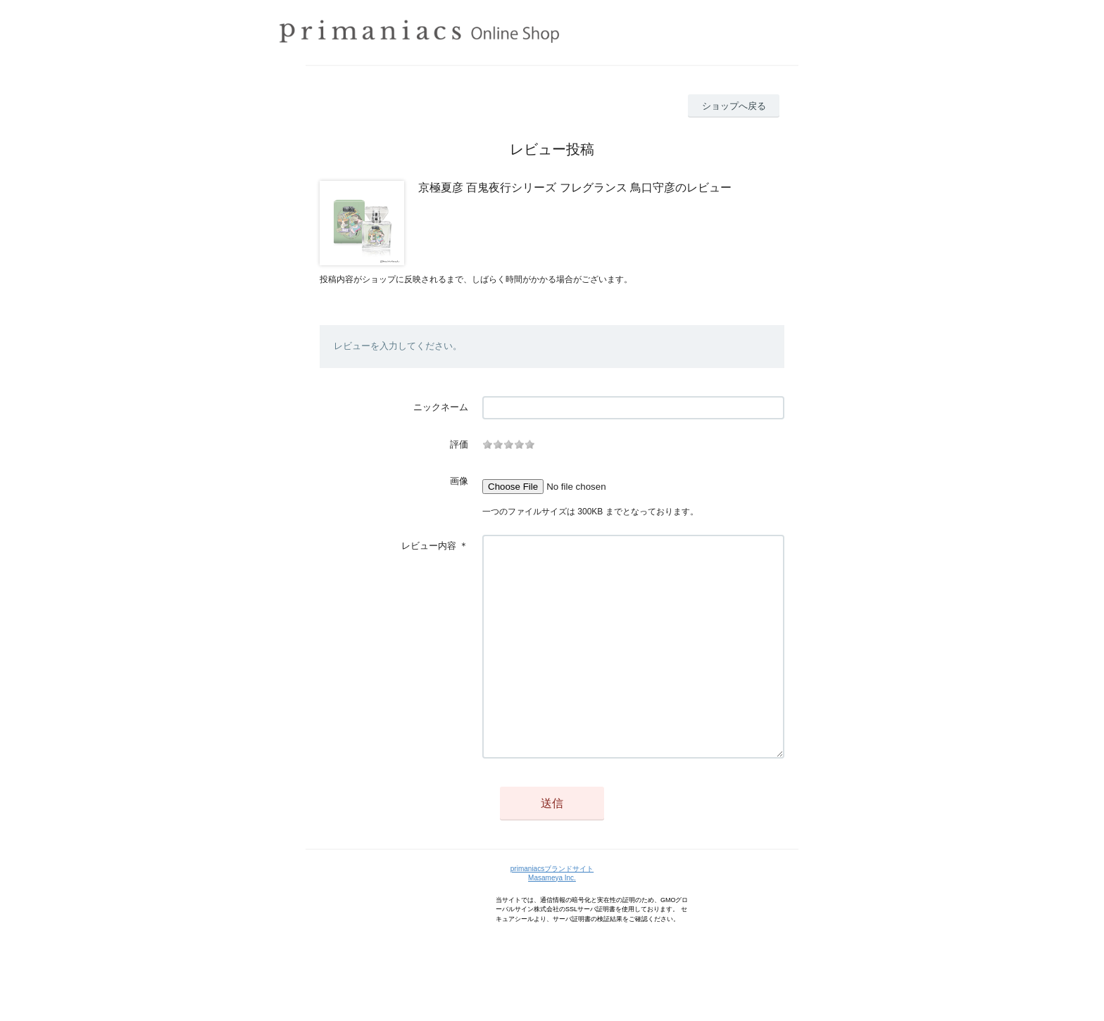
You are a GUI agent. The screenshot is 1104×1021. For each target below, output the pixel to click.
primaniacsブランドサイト (552, 911)
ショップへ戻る (734, 106)
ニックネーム (440, 407)
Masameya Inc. (552, 920)
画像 (459, 481)
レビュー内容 (428, 545)
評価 (459, 444)
